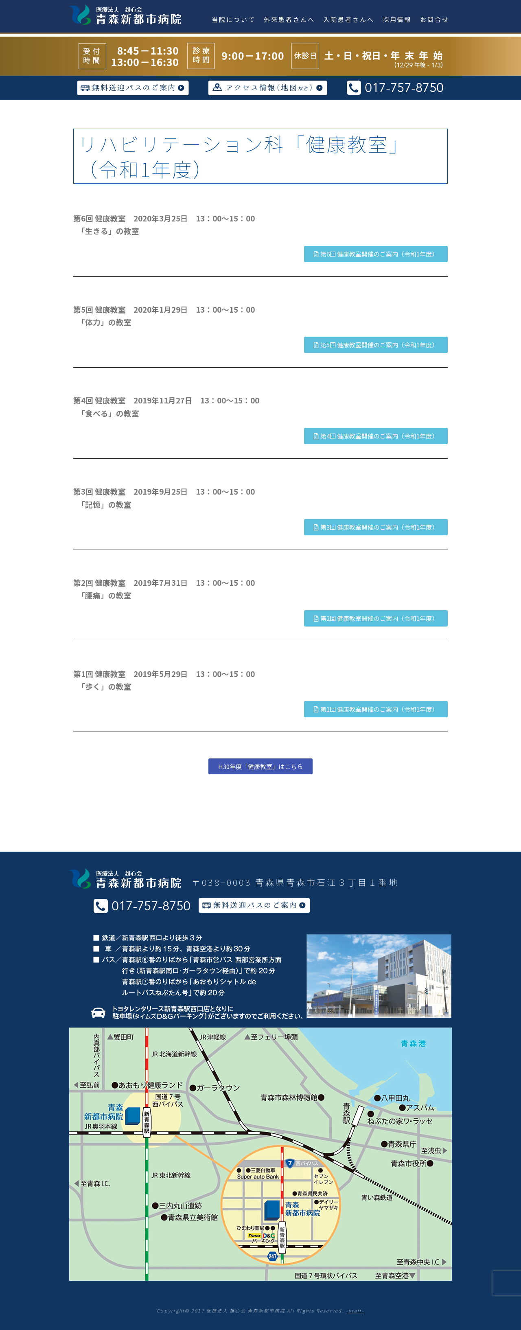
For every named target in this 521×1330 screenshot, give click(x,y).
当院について (234, 19)
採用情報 (397, 19)
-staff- (355, 1310)
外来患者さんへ (289, 19)
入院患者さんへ (348, 19)
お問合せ (434, 19)
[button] (376, 254)
